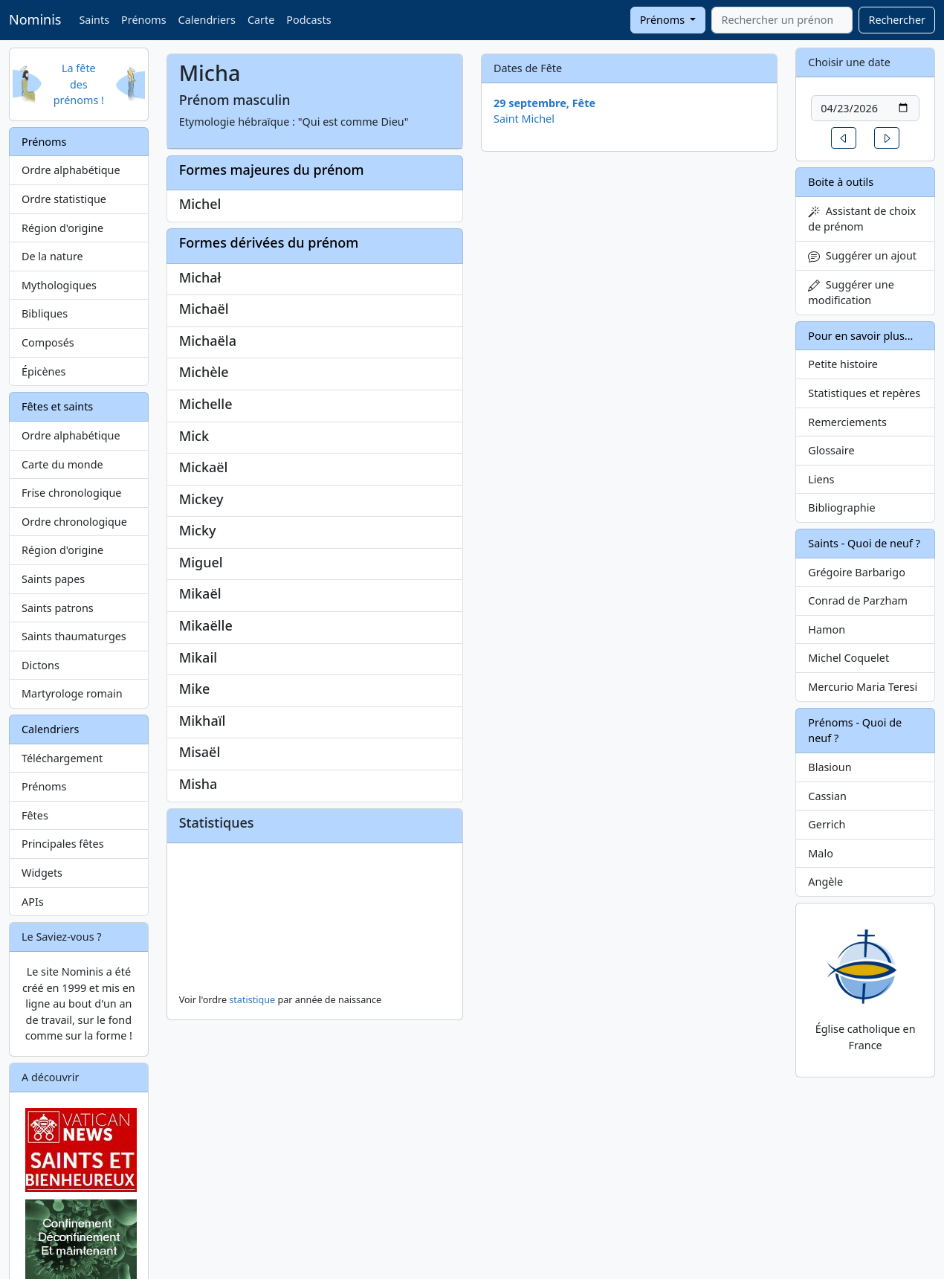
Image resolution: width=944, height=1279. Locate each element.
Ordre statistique (64, 199)
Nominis (35, 19)
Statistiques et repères (864, 393)
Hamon (826, 629)
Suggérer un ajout (862, 255)
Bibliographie (841, 507)
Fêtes (35, 815)
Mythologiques (59, 285)
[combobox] (782, 20)
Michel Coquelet (848, 658)
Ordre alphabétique (71, 170)
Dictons (40, 665)
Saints (94, 20)
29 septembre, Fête (544, 103)
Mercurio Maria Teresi (862, 687)
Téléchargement (62, 758)
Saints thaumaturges (74, 636)
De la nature (52, 256)
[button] (843, 138)
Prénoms (143, 20)
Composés (48, 342)
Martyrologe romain (72, 693)
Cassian (827, 796)
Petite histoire (843, 364)
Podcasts (308, 20)
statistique (252, 999)
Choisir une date (849, 62)
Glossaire (831, 450)
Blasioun (829, 767)
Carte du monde (62, 464)
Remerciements (847, 422)
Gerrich (826, 824)
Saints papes (53, 579)
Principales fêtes (63, 844)
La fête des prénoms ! (79, 84)
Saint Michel (524, 119)
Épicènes (44, 371)
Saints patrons (58, 608)
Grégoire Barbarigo (856, 572)
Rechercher (896, 20)
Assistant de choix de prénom (862, 219)
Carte (261, 20)
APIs (33, 902)
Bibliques (45, 313)
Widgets (42, 873)
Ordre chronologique (74, 522)
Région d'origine (62, 228)
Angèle (825, 881)
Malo (820, 853)
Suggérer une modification (850, 292)
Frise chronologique (71, 493)
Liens (821, 479)
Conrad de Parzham (858, 600)
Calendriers (207, 20)
